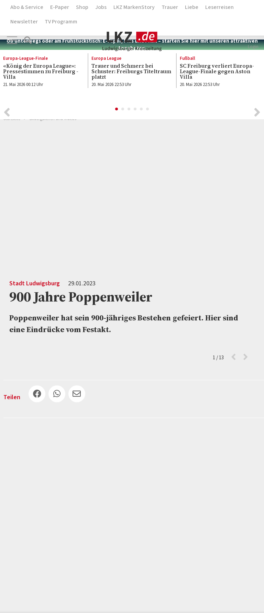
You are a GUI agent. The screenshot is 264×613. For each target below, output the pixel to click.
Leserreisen (219, 7)
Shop (82, 7)
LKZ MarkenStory (134, 7)
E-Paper (59, 7)
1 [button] (117, 110)
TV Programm (61, 21)
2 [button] (123, 110)
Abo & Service (26, 7)
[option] (128, 73)
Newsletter (24, 21)
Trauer (170, 7)
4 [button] (135, 110)
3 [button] (129, 110)
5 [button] (141, 110)
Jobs (101, 7)
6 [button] (148, 110)
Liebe (191, 7)
